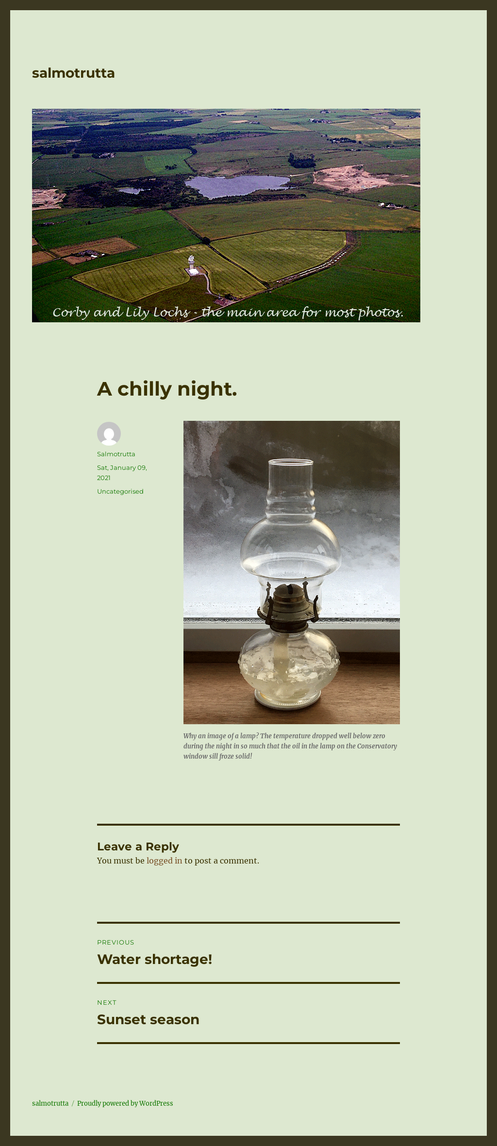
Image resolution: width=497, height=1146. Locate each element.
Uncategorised (120, 491)
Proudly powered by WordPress (125, 1103)
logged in (164, 860)
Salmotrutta (116, 454)
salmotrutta (73, 73)
